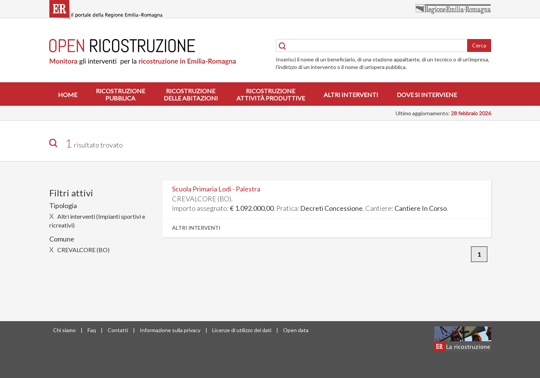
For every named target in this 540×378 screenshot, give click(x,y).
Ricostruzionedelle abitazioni (191, 94)
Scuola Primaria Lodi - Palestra (216, 189)
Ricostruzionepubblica (120, 94)
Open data (295, 330)
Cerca (479, 45)
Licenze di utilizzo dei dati (241, 330)
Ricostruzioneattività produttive (270, 94)
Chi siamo (64, 330)
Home (67, 94)
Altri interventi (351, 94)
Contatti (118, 330)
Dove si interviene (427, 94)
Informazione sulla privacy (170, 330)
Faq (92, 330)
